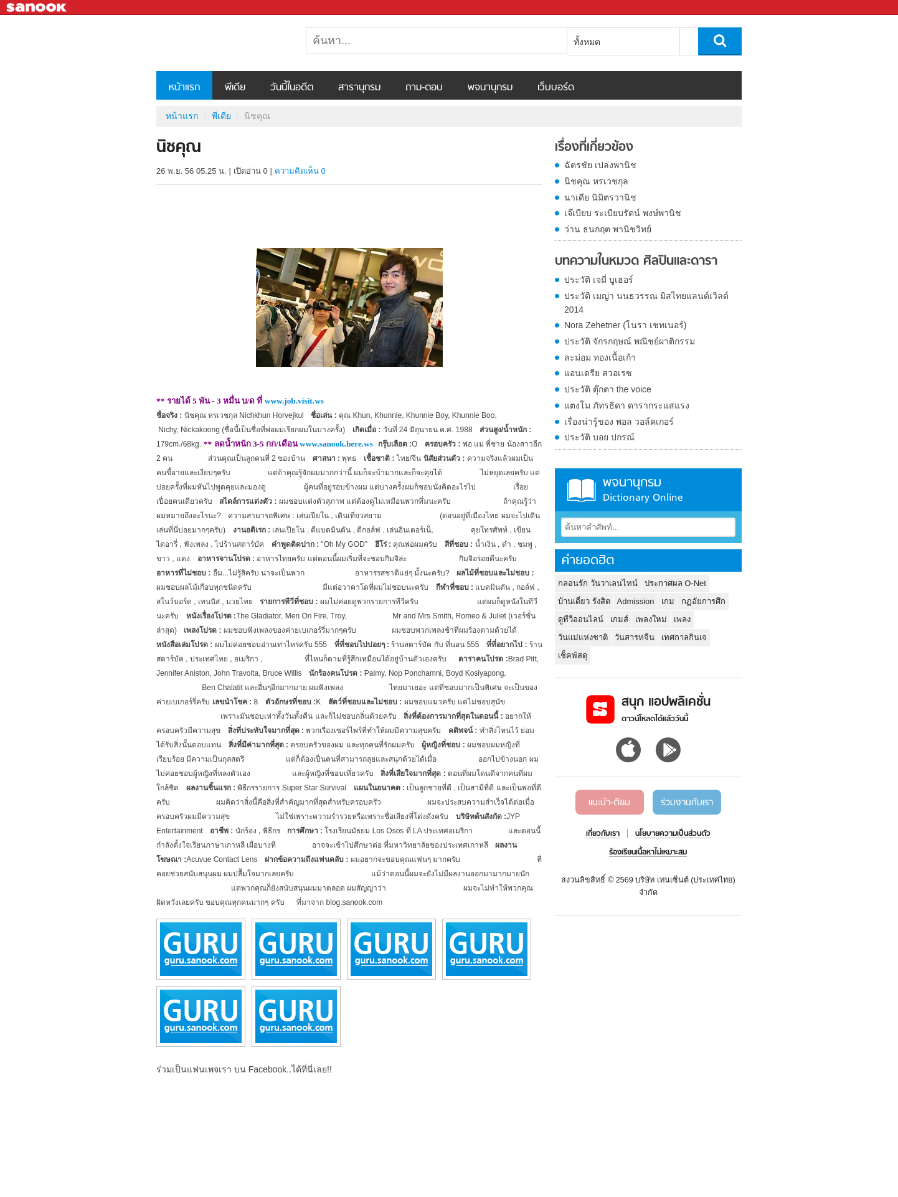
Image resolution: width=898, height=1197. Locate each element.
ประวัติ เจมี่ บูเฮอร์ (598, 280)
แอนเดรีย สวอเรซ (598, 373)
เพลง (682, 619)
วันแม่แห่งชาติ (583, 637)
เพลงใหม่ (651, 619)
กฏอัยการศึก (703, 601)
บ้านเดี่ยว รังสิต (584, 601)
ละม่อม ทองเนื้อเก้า (600, 357)
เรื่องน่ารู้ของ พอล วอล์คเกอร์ (619, 422)
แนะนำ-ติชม (609, 802)
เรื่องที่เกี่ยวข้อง (594, 148)
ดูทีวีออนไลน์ (580, 619)
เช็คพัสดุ (572, 655)
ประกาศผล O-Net (675, 583)
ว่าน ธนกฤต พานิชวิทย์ (607, 229)
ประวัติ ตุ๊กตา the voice (607, 389)
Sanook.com (37, 8)
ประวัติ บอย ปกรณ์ (599, 437)
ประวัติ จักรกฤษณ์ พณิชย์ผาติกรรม (629, 341)
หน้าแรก (184, 88)
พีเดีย (235, 88)
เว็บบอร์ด (555, 88)
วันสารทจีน (635, 637)
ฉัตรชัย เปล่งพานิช (600, 165)
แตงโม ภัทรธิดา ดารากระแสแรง (626, 405)
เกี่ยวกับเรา (603, 834)
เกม (667, 601)
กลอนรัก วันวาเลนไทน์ (598, 583)
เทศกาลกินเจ (684, 637)
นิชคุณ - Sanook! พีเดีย (221, 43)
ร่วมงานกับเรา (687, 802)
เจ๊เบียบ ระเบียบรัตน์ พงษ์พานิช (622, 213)
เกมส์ (619, 619)
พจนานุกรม (490, 88)
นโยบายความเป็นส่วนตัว (673, 834)
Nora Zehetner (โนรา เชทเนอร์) (625, 325)
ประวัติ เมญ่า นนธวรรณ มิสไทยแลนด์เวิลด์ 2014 (646, 303)
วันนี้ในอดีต (291, 88)
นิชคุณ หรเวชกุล (596, 181)
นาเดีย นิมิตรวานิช (600, 197)
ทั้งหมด (587, 42)
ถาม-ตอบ (424, 88)
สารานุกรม (359, 88)
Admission (636, 601)
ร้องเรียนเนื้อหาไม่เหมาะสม (648, 852)
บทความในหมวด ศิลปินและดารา (636, 261)
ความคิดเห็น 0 (300, 171)
